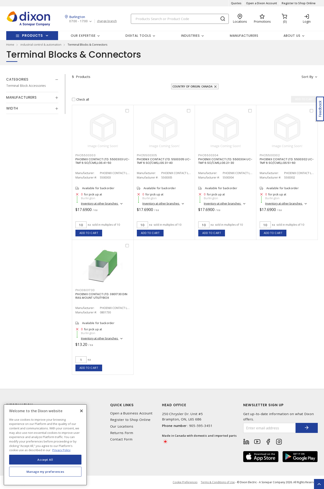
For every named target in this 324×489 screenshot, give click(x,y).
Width (12, 108)
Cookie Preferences (185, 482)
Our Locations (121, 426)
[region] (45, 444)
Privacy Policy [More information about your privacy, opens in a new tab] (61, 450)
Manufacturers (244, 35)
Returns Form (121, 433)
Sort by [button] (307, 76)
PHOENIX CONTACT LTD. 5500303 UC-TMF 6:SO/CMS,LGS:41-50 (102, 161)
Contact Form (121, 439)
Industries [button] (190, 35)
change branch (107, 21)
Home (10, 45)
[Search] (180, 19)
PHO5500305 (147, 155)
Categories (17, 79)
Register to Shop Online (299, 3)
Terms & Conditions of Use (218, 482)
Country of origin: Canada (192, 86)
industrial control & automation (40, 45)
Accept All (45, 460)
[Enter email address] (269, 428)
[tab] (32, 79)
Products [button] (32, 35)
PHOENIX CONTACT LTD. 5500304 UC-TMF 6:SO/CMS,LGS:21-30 (225, 161)
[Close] (81, 411)
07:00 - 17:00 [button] (78, 21)
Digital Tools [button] (138, 35)
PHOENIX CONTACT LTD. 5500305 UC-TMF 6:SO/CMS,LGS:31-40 (164, 161)
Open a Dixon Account (261, 3)
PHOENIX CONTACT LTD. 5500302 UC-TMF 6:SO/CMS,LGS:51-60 (287, 161)
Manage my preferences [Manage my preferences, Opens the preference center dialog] (45, 472)
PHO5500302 (270, 155)
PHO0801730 (85, 290)
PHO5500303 (85, 155)
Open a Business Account (131, 413)
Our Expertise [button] (83, 35)
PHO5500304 (208, 155)
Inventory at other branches (100, 203)
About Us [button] (292, 35)
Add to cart (88, 233)
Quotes (236, 3)
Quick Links (122, 405)
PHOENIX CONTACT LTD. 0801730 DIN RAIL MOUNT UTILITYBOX (101, 296)
